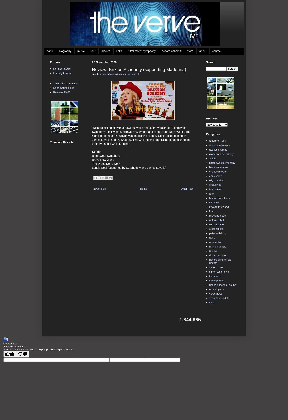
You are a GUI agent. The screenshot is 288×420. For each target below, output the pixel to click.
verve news (215, 293)
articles (105, 51)
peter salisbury (217, 233)
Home (143, 188)
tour (93, 51)
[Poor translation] (22, 354)
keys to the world (219, 206)
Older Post (187, 188)
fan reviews (215, 189)
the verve (214, 276)
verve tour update (219, 298)
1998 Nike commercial (66, 83)
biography (65, 51)
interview (214, 202)
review (213, 250)
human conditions (219, 198)
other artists (216, 228)
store (190, 51)
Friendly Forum (62, 73)
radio (212, 237)
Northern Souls (62, 68)
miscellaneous (217, 215)
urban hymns (216, 289)
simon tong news (219, 271)
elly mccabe (216, 180)
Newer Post (99, 188)
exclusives (215, 184)
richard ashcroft (171, 51)
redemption (215, 242)
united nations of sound (222, 284)
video (212, 302)
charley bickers (218, 171)
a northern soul (218, 140)
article (212, 158)
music (81, 51)
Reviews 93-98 (61, 92)
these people (216, 280)
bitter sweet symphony (142, 51)
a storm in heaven (219, 145)
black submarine (218, 167)
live (211, 211)
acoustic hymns (218, 149)
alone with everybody (111, 74)
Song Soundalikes (63, 87)
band (50, 51)
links (119, 51)
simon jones (216, 267)
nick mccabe (216, 224)
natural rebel (216, 220)
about (202, 51)
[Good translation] (9, 354)
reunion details (217, 246)
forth (211, 193)
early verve (215, 176)
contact (216, 51)
